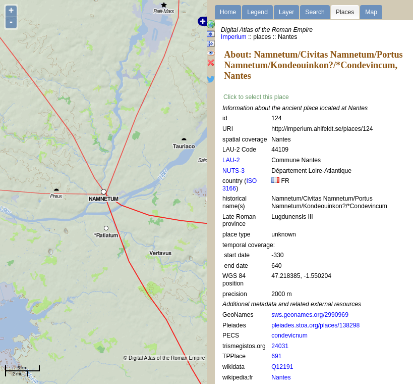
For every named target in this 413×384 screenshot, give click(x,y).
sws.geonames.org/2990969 (309, 314)
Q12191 (282, 366)
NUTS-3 (233, 170)
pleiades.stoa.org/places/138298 (315, 325)
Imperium (234, 36)
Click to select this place (256, 97)
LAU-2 (231, 160)
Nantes (281, 377)
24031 (279, 346)
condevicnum (289, 335)
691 (276, 356)
